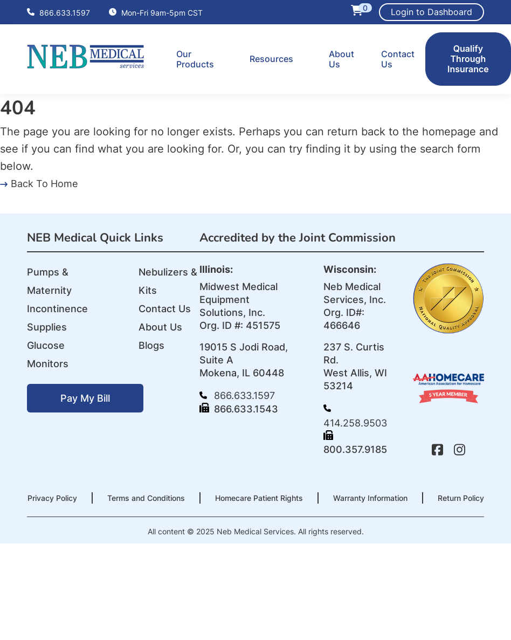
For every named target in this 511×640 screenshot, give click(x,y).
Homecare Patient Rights (259, 498)
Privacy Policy (52, 498)
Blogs (151, 345)
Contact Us (398, 59)
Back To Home (39, 183)
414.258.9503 (355, 416)
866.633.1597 (58, 12)
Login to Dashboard (431, 11)
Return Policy (461, 498)
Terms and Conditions (146, 498)
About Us (341, 59)
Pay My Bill (85, 398)
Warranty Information (370, 498)
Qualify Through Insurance (468, 58)
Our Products (195, 59)
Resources (271, 58)
